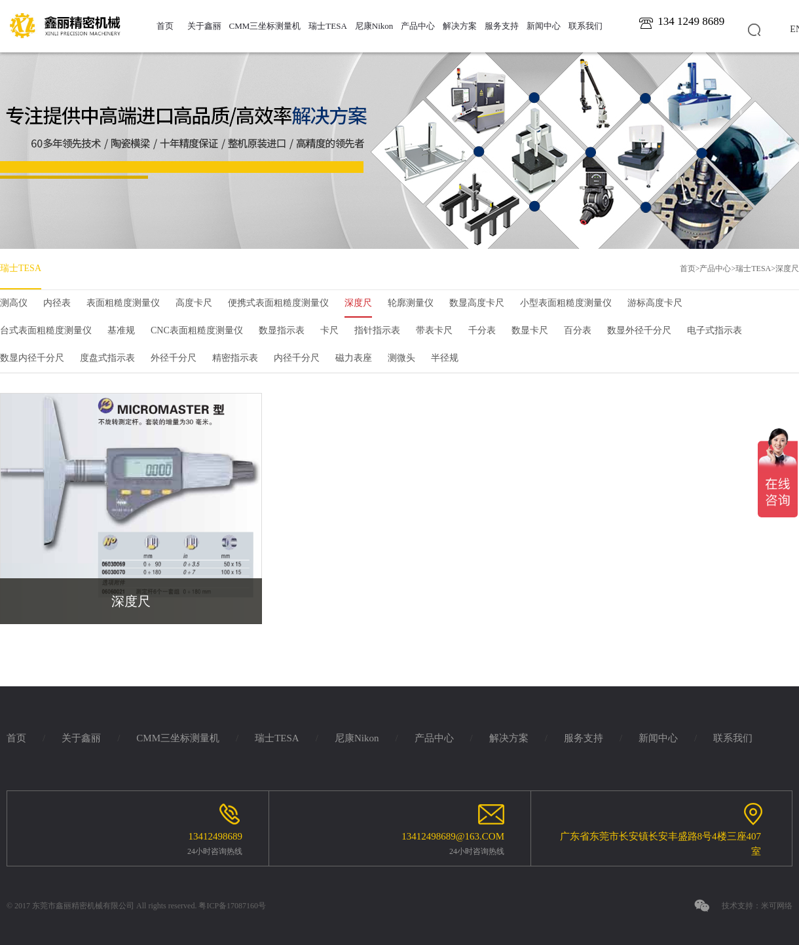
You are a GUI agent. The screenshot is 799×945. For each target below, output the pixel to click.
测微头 (401, 358)
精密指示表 (235, 358)
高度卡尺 (194, 303)
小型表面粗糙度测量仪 (566, 303)
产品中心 (418, 26)
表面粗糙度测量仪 (123, 303)
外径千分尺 (173, 358)
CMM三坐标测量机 (265, 26)
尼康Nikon (374, 26)
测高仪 (14, 303)
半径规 (444, 358)
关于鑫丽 (204, 26)
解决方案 (460, 26)
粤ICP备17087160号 (232, 905)
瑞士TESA (327, 26)
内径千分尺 (297, 358)
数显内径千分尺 (32, 358)
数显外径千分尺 (639, 330)
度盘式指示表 (107, 358)
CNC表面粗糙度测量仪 (197, 330)
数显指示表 (282, 330)
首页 (165, 26)
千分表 (482, 330)
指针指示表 (377, 330)
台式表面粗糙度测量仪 (46, 330)
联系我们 (585, 26)
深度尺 (787, 268)
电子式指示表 (714, 330)
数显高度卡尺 (476, 303)
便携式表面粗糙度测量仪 (278, 303)
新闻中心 (544, 26)
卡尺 (329, 330)
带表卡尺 (434, 330)
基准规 (121, 330)
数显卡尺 (529, 330)
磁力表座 (353, 358)
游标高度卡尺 (654, 303)
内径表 (57, 303)
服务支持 (502, 26)
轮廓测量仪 (411, 303)
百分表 (577, 330)
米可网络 (776, 905)
